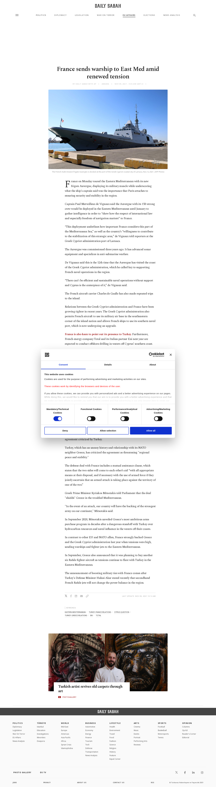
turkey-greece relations (76, 615)
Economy (89, 730)
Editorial (185, 737)
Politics (41, 15)
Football (161, 726)
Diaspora (41, 741)
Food (111, 737)
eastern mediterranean (75, 612)
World (65, 723)
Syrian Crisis (66, 744)
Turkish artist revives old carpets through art (91, 689)
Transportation (91, 752)
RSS (152, 782)
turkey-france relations (100, 612)
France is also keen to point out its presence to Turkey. (98, 334)
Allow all (150, 430)
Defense (88, 748)
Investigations (43, 734)
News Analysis (171, 15)
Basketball (162, 730)
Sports (162, 723)
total (98, 615)
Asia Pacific (65, 737)
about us (82, 782)
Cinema (137, 726)
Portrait (137, 737)
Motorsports (163, 734)
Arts (136, 723)
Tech (87, 744)
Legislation (82, 15)
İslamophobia (67, 748)
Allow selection (108, 430)
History (112, 752)
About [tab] (152, 364)
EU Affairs (129, 15)
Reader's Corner (189, 734)
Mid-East (64, 726)
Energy (88, 734)
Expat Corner (115, 759)
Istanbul (40, 726)
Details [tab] (108, 364)
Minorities (41, 737)
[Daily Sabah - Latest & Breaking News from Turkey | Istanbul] (108, 6)
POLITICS (18, 723)
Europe (64, 730)
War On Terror (106, 15)
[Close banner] (171, 355)
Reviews (137, 744)
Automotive (90, 726)
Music (136, 730)
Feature (112, 755)
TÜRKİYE (41, 723)
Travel (112, 734)
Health (112, 726)
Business (90, 723)
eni (91, 615)
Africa (63, 741)
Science (112, 744)
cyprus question (121, 612)
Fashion (112, 741)
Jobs (15, 782)
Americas (65, 734)
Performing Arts (140, 741)
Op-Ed (185, 730)
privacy (47, 782)
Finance (88, 737)
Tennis (160, 737)
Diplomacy (60, 15)
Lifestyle (115, 723)
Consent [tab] (63, 364)
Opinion (187, 723)
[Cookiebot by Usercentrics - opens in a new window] (151, 355)
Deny (65, 430)
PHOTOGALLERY (69, 697)
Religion (112, 748)
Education (41, 730)
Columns (186, 726)
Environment (114, 730)
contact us (119, 782)
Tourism (88, 741)
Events (136, 734)
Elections (149, 15)
